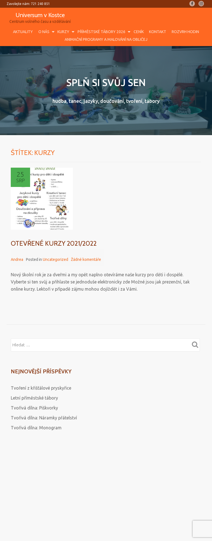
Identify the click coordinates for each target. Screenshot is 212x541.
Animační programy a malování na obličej (106, 39)
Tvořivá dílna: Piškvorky (34, 407)
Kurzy (63, 32)
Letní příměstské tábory (34, 397)
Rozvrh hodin (185, 32)
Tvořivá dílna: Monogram (36, 427)
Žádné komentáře (86, 259)
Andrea (17, 259)
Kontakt (157, 32)
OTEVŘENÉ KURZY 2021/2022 (54, 243)
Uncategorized (55, 259)
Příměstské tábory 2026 (101, 32)
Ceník (139, 32)
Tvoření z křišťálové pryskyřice (41, 387)
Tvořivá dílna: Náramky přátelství (44, 417)
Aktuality (23, 32)
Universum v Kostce (40, 14)
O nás (43, 32)
